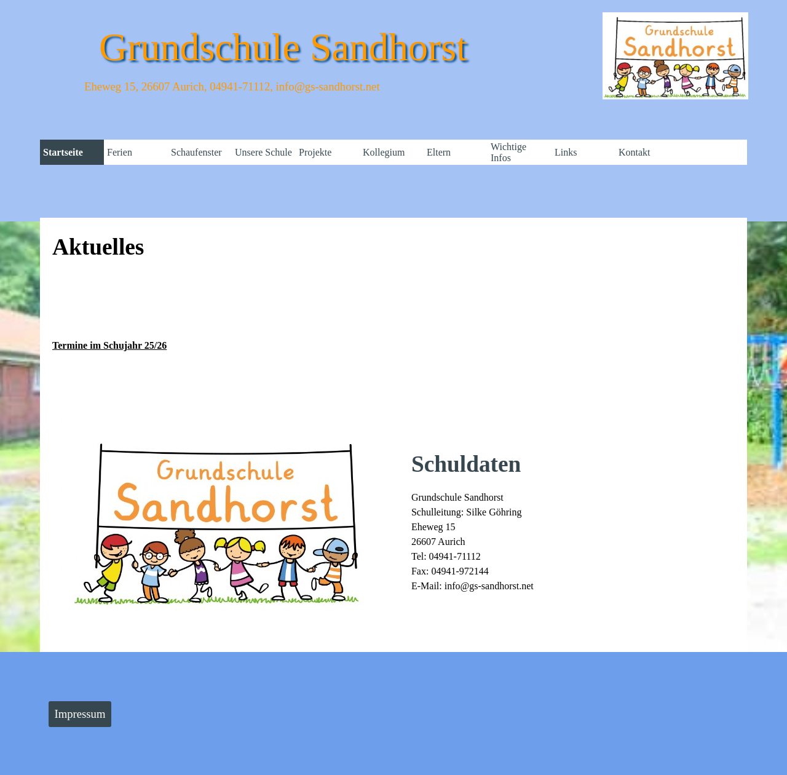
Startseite (63, 152)
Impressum (80, 713)
